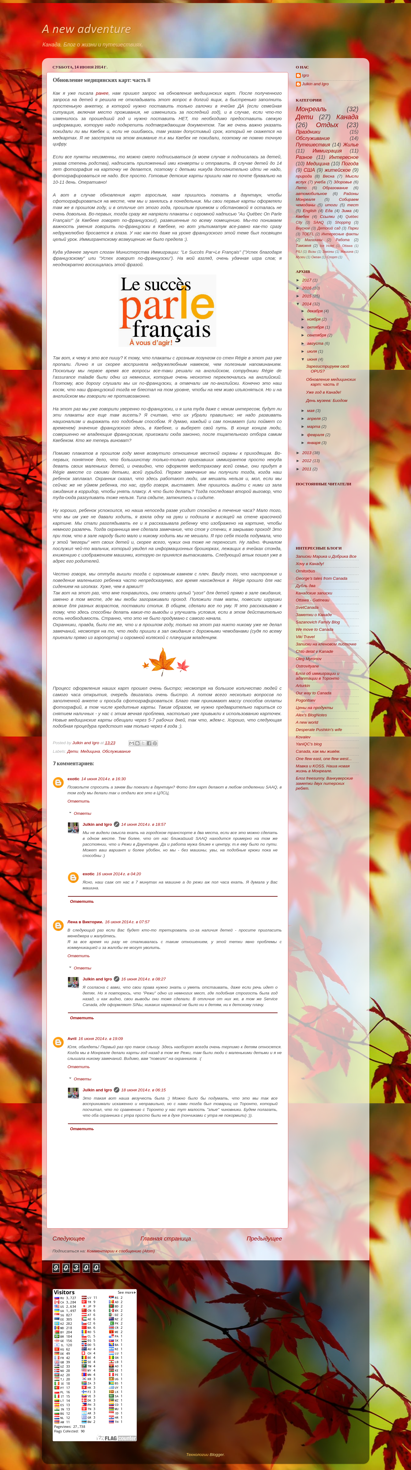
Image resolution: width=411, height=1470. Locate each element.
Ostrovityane (307, 666)
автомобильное (311, 193)
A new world (307, 722)
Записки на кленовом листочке (326, 644)
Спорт (332, 257)
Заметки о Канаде (314, 614)
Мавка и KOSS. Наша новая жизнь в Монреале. (323, 768)
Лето (301, 188)
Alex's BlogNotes (311, 715)
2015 (306, 296)
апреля (314, 418)
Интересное (344, 157)
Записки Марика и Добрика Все (326, 556)
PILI (299, 251)
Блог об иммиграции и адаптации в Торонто (317, 676)
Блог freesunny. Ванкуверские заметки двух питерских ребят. (324, 783)
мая (311, 410)
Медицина (90, 751)
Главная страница (165, 1238)
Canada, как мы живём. (318, 751)
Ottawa (347, 246)
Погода (350, 163)
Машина (346, 251)
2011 (306, 469)
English (309, 210)
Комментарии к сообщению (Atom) (121, 1251)
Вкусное (303, 228)
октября (315, 327)
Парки (353, 228)
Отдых (327, 125)
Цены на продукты (314, 707)
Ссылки (327, 216)
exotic (74, 779)
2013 (306, 452)
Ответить (79, 801)
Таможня (303, 246)
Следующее (69, 1238)
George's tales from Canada (321, 578)
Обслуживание (116, 751)
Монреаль (311, 109)
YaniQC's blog (309, 744)
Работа (342, 240)
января (313, 442)
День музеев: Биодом (326, 400)
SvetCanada (307, 607)
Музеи (300, 257)
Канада (347, 117)
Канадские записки (314, 593)
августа (315, 343)
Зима (347, 210)
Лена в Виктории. (85, 922)
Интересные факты (340, 234)
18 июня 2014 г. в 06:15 (143, 1090)
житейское (338, 170)
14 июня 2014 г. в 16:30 (103, 779)
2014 (306, 304)
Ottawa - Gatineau (313, 600)
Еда (329, 210)
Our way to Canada (313, 693)
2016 (306, 288)
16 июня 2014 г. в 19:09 (100, 1038)
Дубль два (306, 585)
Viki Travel (305, 636)
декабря (315, 311)
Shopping (342, 222)
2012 (306, 460)
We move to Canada (315, 629)
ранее (102, 93)
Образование (335, 188)
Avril (72, 1038)
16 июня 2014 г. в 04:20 (118, 874)
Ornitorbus (305, 571)
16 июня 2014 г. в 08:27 (143, 979)
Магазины (313, 240)
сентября (316, 335)
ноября (314, 319)
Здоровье (343, 182)
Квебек (302, 216)
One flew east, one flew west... (324, 758)
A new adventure (86, 29)
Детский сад (328, 228)
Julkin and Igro (86, 743)
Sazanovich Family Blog (318, 622)
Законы (328, 251)
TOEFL (308, 234)
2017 (306, 280)
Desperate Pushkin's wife (319, 729)
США (309, 170)
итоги (331, 205)
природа (304, 176)
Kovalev (303, 737)
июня (312, 359)
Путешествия (313, 144)
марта (313, 426)
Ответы (82, 813)
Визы (312, 251)
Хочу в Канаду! (310, 563)
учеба (319, 182)
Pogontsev (306, 700)
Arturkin (303, 685)
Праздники (308, 131)
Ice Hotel (327, 246)
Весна (328, 176)
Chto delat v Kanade (314, 651)
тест (353, 205)
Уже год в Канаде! (323, 392)
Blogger (217, 1454)
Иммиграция (327, 150)
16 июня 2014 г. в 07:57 (127, 922)
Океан (316, 257)
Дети (72, 751)
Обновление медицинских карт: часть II (331, 382)
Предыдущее (264, 1238)
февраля (315, 434)
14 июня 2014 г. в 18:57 (143, 824)
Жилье (351, 144)
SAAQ (318, 222)
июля (312, 351)
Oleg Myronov (309, 658)
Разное (304, 157)
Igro (305, 75)
